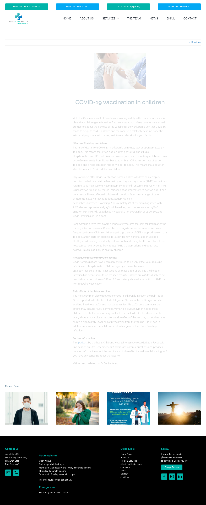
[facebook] (164, 476)
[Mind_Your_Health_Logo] (19, 7)
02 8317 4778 (13, 464)
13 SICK (68, 480)
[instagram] (172, 476)
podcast (83, 342)
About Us (125, 457)
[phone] (16, 473)
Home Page (126, 454)
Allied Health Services (131, 464)
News (123, 471)
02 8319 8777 (13, 461)
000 (68, 492)
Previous (196, 42)
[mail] (8, 473)
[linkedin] (180, 476)
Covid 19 (125, 477)
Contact (124, 474)
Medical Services (129, 461)
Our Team (125, 467)
